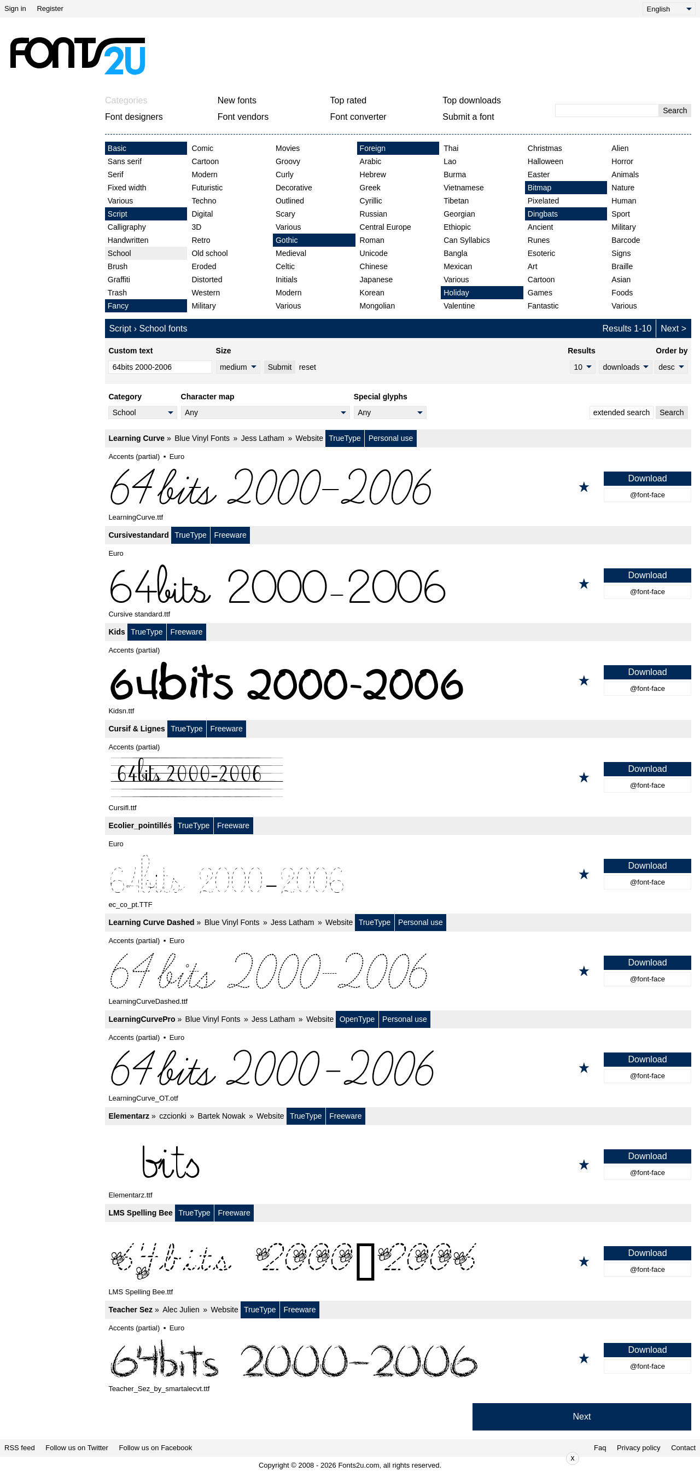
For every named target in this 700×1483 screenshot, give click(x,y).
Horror (622, 161)
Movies (288, 148)
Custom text (130, 350)
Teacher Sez (130, 1309)
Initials (287, 279)
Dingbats (543, 214)
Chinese (374, 266)
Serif (116, 174)
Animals (625, 174)
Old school (209, 253)
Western (205, 292)
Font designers (134, 116)
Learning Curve (136, 438)
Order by (671, 350)
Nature (622, 187)
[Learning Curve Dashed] (398, 971)
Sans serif (125, 161)
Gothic (287, 240)
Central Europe (385, 227)
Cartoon (205, 161)
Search (675, 110)
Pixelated (543, 200)
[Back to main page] (77, 56)
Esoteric (542, 253)
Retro (200, 240)
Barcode (625, 240)
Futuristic (207, 187)
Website (309, 438)
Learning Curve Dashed (151, 922)
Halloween (545, 161)
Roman (372, 240)
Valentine (459, 305)
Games (540, 292)
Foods (622, 292)
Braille (622, 266)
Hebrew (373, 174)
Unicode (374, 253)
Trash (117, 292)
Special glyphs (380, 396)
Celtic (285, 266)
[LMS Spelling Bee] (398, 1261)
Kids (116, 631)
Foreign (373, 148)
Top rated (348, 100)
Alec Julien (181, 1309)
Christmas (545, 148)
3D (196, 227)
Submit (280, 367)
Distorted (206, 279)
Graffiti (119, 279)
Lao (450, 161)
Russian (374, 214)
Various (120, 200)
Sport (620, 214)
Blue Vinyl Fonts (202, 438)
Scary (285, 214)
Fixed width (127, 187)
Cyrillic (371, 200)
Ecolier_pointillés (140, 825)
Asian (621, 279)
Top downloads (471, 100)
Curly (285, 174)
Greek (370, 187)
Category (125, 396)
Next (670, 328)
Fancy (118, 305)
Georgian (459, 214)
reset (307, 367)
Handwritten (128, 240)
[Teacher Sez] (398, 1358)
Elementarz (128, 1116)
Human (623, 200)
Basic (117, 148)
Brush (118, 266)
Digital (202, 214)
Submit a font (468, 116)
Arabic (371, 161)
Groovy (288, 161)
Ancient (540, 227)
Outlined (290, 200)
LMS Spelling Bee (140, 1212)
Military (203, 305)
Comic (202, 148)
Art (533, 266)
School (119, 253)
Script (117, 214)
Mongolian (377, 305)
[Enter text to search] (607, 110)
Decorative (294, 187)
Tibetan (456, 200)
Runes (539, 240)
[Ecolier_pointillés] (398, 874)
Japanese (376, 279)
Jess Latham (262, 438)
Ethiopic (457, 227)
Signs (621, 253)
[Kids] (398, 680)
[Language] (669, 8)
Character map (208, 396)
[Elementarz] (398, 1164)
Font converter (358, 116)
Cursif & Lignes (136, 728)
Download (647, 478)
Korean (372, 292)
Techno (203, 200)
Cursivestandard (138, 535)
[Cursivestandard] (398, 583)
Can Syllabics (467, 240)
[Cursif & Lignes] (398, 777)
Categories (126, 100)
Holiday (456, 292)
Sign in (15, 8)
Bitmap (540, 187)
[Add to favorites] (584, 486)
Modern (204, 174)
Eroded (203, 266)
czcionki (172, 1116)
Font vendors (243, 116)
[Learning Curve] (398, 486)
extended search (621, 412)
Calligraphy (127, 227)
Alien (619, 148)
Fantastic (543, 305)
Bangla (456, 253)
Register (50, 8)
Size (223, 350)
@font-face (647, 495)
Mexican (458, 266)
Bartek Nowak (222, 1116)
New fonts (237, 100)
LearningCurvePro (141, 1019)
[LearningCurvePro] (398, 1067)
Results (582, 350)
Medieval (291, 253)
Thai (451, 148)
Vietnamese (464, 187)
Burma (455, 174)
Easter (539, 174)
